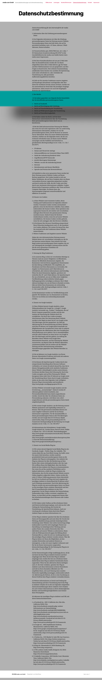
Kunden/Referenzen (73, 2)
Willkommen (56, 2)
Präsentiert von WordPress (35, 676)
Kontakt (97, 2)
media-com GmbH (9, 2)
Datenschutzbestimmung (87, 2)
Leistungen (64, 2)
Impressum (96, 4)
